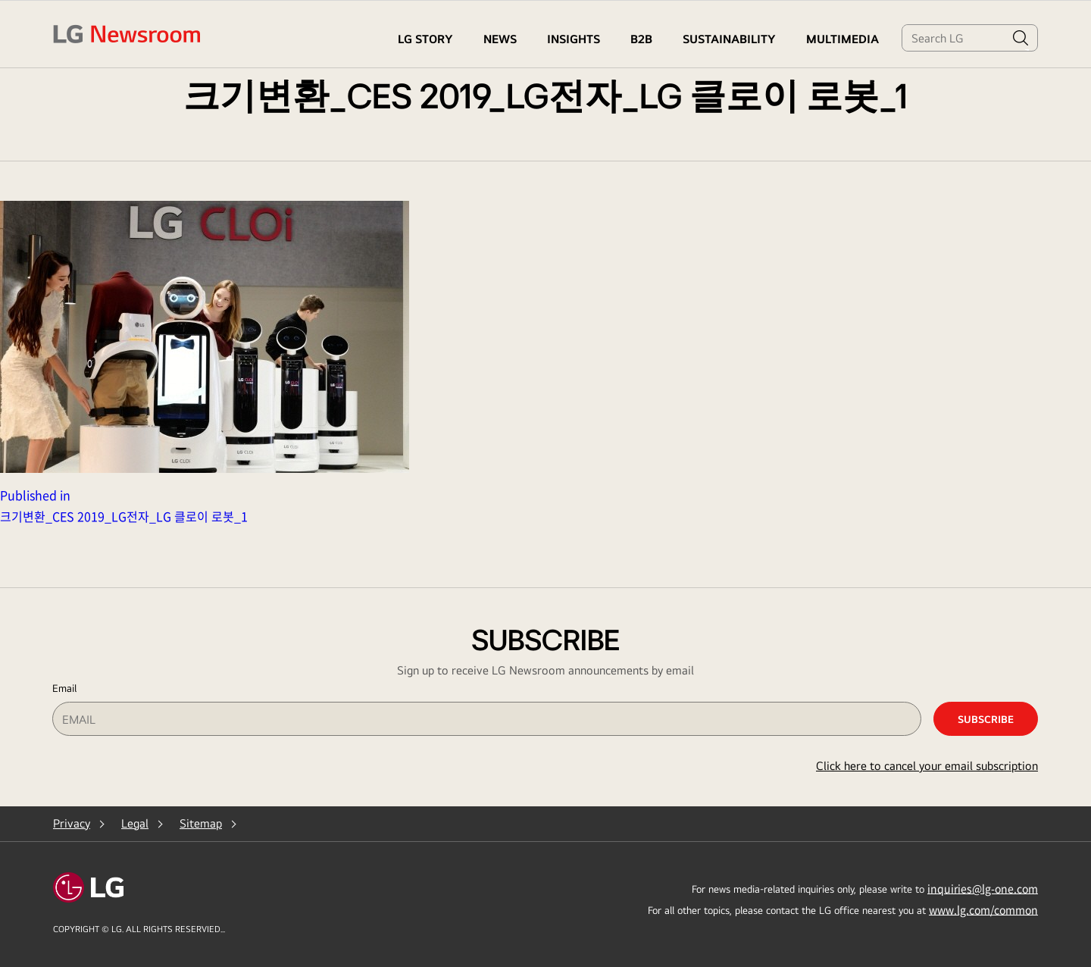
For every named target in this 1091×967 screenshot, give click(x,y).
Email (64, 688)
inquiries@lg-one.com (982, 888)
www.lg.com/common (983, 909)
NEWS (500, 39)
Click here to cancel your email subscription (927, 766)
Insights (573, 39)
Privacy (71, 823)
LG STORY (425, 39)
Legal (134, 823)
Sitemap (201, 823)
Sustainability (729, 39)
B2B (641, 39)
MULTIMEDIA (842, 39)
